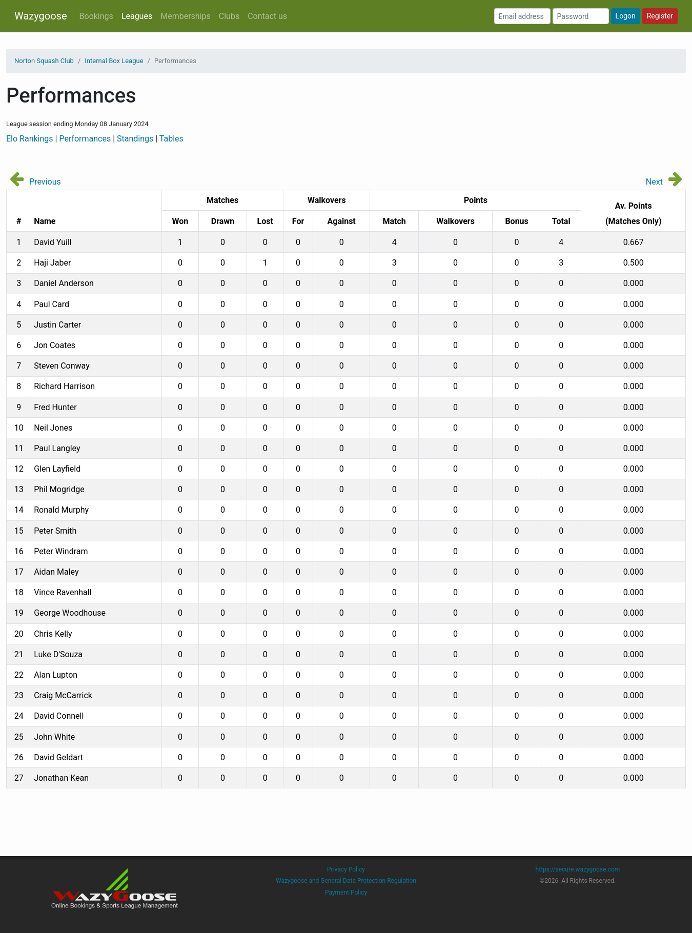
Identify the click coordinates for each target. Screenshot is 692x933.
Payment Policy (346, 892)
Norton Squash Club (44, 61)
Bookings (96, 16)
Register (660, 16)
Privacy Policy (346, 869)
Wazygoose (40, 16)
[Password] (581, 16)
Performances (85, 139)
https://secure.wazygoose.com (578, 869)
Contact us (267, 16)
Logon (626, 16)
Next (654, 182)
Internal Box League (114, 61)
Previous (45, 182)
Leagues (136, 16)
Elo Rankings (29, 139)
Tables (171, 139)
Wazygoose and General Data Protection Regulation (346, 880)
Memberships (185, 16)
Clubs (229, 16)
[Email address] (522, 16)
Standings (135, 139)
